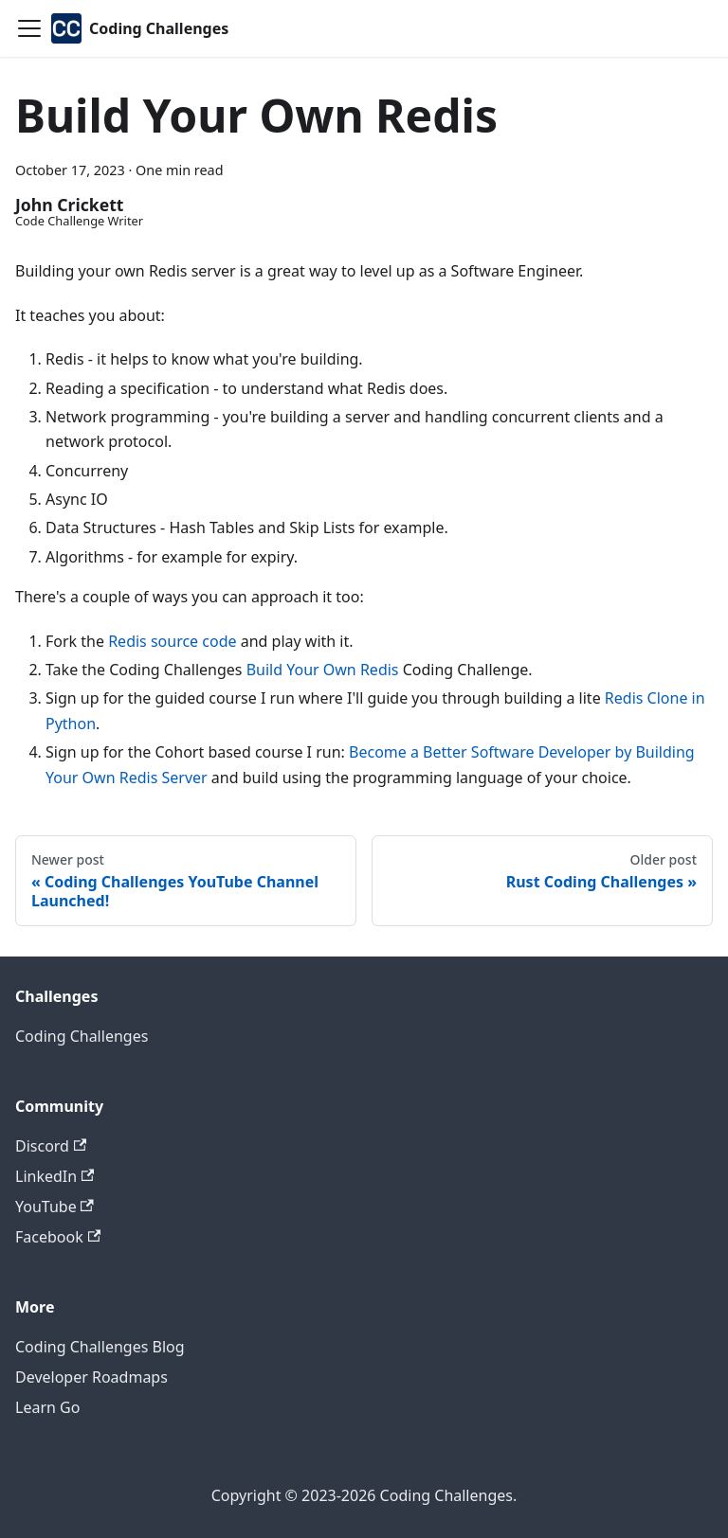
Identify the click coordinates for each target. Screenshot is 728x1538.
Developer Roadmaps (91, 1377)
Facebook (57, 1236)
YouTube (54, 1206)
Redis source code (172, 641)
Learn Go (47, 1407)
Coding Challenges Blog (100, 1346)
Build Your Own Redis (322, 669)
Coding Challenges (81, 1036)
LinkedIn (54, 1176)
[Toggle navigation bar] (29, 28)
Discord (50, 1146)
